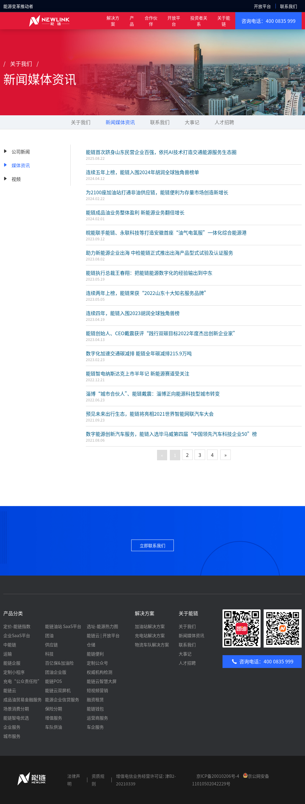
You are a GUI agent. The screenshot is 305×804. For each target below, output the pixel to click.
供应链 (51, 644)
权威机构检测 (99, 672)
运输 (7, 654)
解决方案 (113, 21)
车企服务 (95, 727)
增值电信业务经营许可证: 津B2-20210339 (146, 780)
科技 (49, 654)
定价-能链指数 (16, 626)
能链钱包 (95, 708)
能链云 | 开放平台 (103, 635)
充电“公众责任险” (22, 681)
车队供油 (53, 727)
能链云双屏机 (58, 690)
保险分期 (53, 708)
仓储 (91, 644)
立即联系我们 (152, 545)
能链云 (9, 690)
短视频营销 (97, 690)
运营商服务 (97, 718)
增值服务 (53, 718)
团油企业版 (55, 672)
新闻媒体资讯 (120, 122)
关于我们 (80, 122)
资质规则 (98, 780)
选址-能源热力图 (102, 626)
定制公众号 (97, 663)
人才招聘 (224, 122)
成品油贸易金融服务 (22, 699)
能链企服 (11, 663)
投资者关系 (198, 21)
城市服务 (11, 736)
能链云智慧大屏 (102, 681)
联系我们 (288, 6)
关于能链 (223, 21)
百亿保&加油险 (59, 663)
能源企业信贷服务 (62, 699)
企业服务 (11, 727)
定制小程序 (14, 672)
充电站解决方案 (150, 635)
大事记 (192, 122)
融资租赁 (95, 699)
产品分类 (13, 613)
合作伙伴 (151, 21)
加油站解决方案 (150, 626)
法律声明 (73, 780)
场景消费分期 (16, 708)
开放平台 (262, 6)
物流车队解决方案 (152, 644)
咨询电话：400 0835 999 (268, 20)
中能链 (9, 644)
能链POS (53, 681)
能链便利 (95, 654)
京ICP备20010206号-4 (217, 776)
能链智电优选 (16, 718)
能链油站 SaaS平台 (63, 626)
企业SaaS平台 (16, 635)
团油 (49, 635)
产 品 (132, 21)
